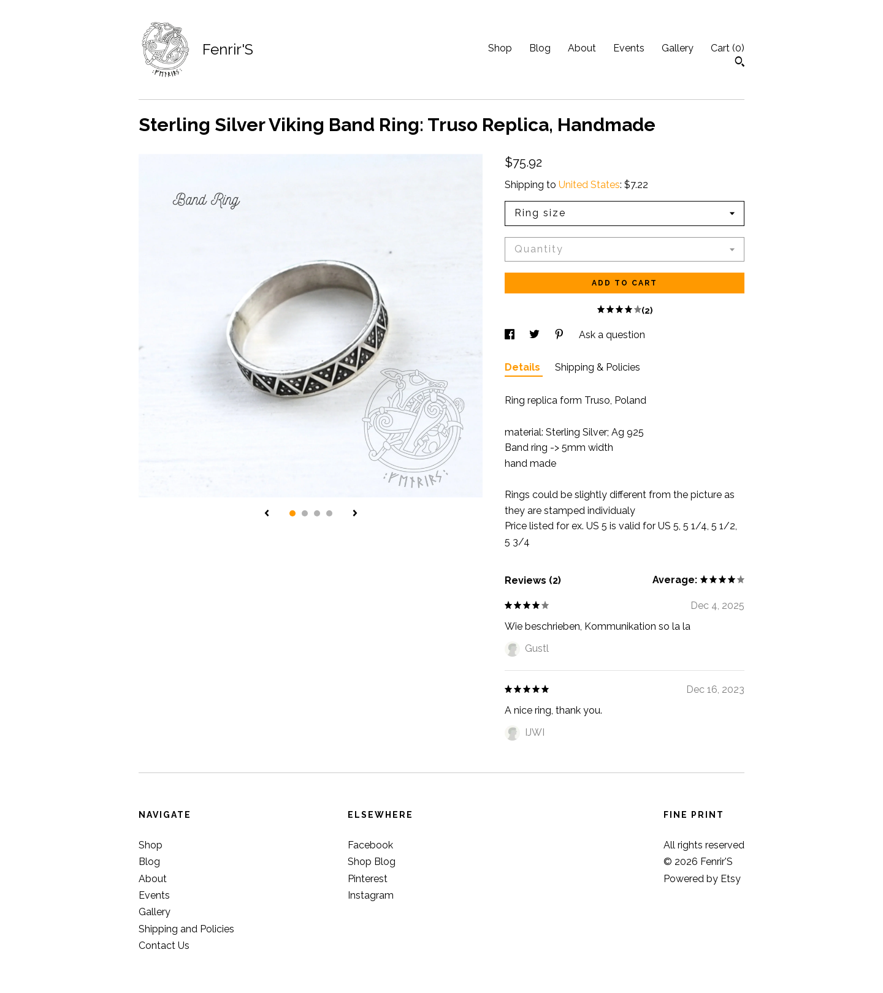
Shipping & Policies (597, 367)
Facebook (370, 845)
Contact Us (164, 945)
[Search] (739, 63)
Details (524, 367)
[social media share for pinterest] (560, 335)
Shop (500, 48)
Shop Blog (372, 861)
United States (589, 185)
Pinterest (368, 879)
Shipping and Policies (186, 929)
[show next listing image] (355, 514)
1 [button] (292, 513)
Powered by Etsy (702, 879)
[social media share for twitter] (535, 335)
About (582, 48)
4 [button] (329, 513)
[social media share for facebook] (511, 335)
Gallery (678, 48)
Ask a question (612, 335)
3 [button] (317, 513)
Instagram (371, 895)
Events (628, 48)
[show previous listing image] (267, 514)
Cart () (727, 48)
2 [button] (305, 513)
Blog (540, 48)
